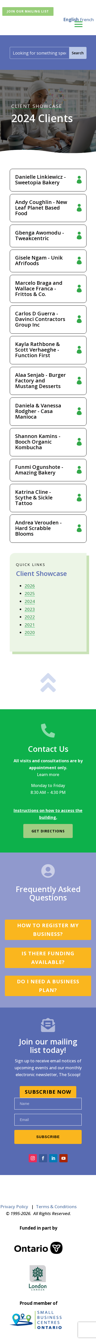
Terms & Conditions (56, 1206)
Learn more (48, 774)
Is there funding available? (48, 957)
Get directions (48, 831)
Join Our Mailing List (28, 11)
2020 (30, 632)
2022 (30, 617)
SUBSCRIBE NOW (48, 1091)
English (71, 19)
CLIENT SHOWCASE (36, 106)
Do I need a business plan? (48, 986)
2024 (30, 601)
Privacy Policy (14, 1206)
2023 (30, 609)
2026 (30, 586)
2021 (30, 625)
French (87, 19)
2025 (30, 593)
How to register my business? (48, 929)
